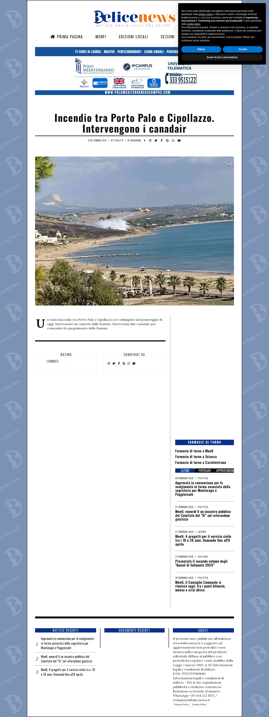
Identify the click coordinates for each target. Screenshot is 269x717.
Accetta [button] (242, 698)
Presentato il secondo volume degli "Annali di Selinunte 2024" (201, 563)
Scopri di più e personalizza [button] (222, 706)
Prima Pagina (66, 37)
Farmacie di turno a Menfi (194, 450)
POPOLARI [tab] (205, 470)
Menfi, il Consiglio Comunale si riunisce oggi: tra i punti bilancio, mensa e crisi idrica (200, 586)
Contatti (196, 37)
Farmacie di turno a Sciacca (196, 456)
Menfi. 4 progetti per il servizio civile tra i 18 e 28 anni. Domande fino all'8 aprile (203, 540)
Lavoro (202, 531)
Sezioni (168, 37)
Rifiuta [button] (201, 698)
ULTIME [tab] (185, 470)
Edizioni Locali (133, 37)
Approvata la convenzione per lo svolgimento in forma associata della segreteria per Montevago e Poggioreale (202, 488)
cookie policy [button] (193, 673)
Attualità (117, 140)
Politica (203, 478)
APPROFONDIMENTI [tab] (225, 470)
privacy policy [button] (206, 663)
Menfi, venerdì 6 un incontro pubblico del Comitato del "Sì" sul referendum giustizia (203, 515)
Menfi (101, 37)
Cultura (203, 556)
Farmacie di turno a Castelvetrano (200, 462)
